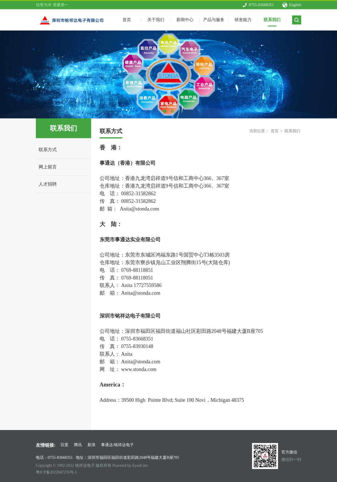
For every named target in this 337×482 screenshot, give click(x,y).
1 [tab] (164, 111)
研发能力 (243, 18)
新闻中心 (184, 18)
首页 (275, 131)
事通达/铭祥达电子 (117, 445)
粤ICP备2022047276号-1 (56, 472)
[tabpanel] (168, 74)
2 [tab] (172, 111)
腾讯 (78, 445)
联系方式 (48, 149)
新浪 (91, 445)
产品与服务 (213, 18)
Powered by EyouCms (129, 465)
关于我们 (155, 18)
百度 (64, 445)
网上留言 (48, 166)
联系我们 (272, 18)
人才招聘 (48, 184)
